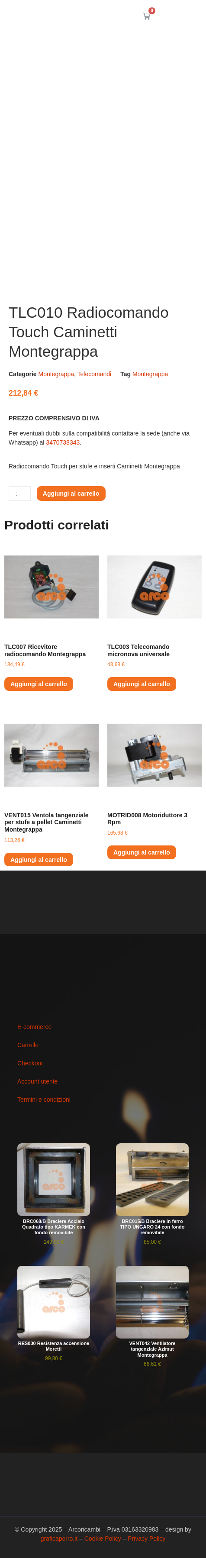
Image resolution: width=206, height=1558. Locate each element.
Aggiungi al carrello (71, 493)
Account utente (37, 1081)
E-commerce (34, 1026)
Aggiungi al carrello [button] (38, 684)
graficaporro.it (59, 1538)
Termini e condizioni (44, 1099)
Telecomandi (94, 374)
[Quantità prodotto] (20, 493)
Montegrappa (56, 374)
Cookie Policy (102, 1538)
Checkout (30, 1063)
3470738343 (63, 442)
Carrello (28, 1045)
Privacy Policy (146, 1538)
